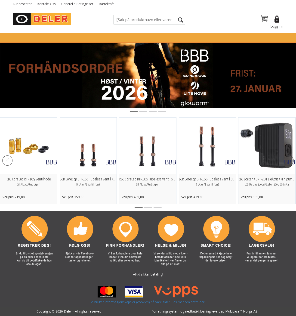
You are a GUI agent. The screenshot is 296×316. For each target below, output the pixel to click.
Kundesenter (22, 4)
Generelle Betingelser (77, 4)
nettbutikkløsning (198, 311)
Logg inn (276, 26)
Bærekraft (106, 4)
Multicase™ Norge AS (241, 311)
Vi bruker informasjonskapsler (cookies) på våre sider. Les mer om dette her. (148, 302)
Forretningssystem (165, 311)
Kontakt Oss (46, 4)
